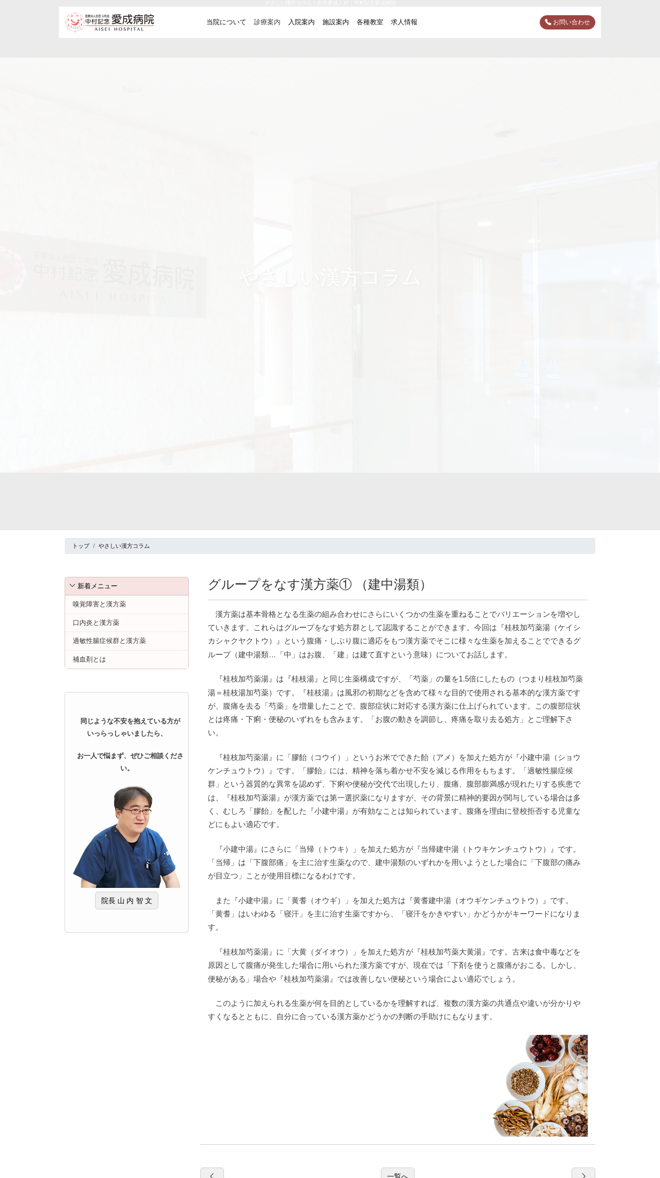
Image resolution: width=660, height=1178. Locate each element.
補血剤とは (89, 659)
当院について (226, 22)
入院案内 (301, 22)
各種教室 (370, 22)
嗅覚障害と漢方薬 (99, 604)
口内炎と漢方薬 (96, 622)
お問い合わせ (568, 22)
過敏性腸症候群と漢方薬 (109, 640)
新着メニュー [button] (93, 586)
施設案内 (335, 22)
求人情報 (404, 22)
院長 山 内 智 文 (126, 900)
